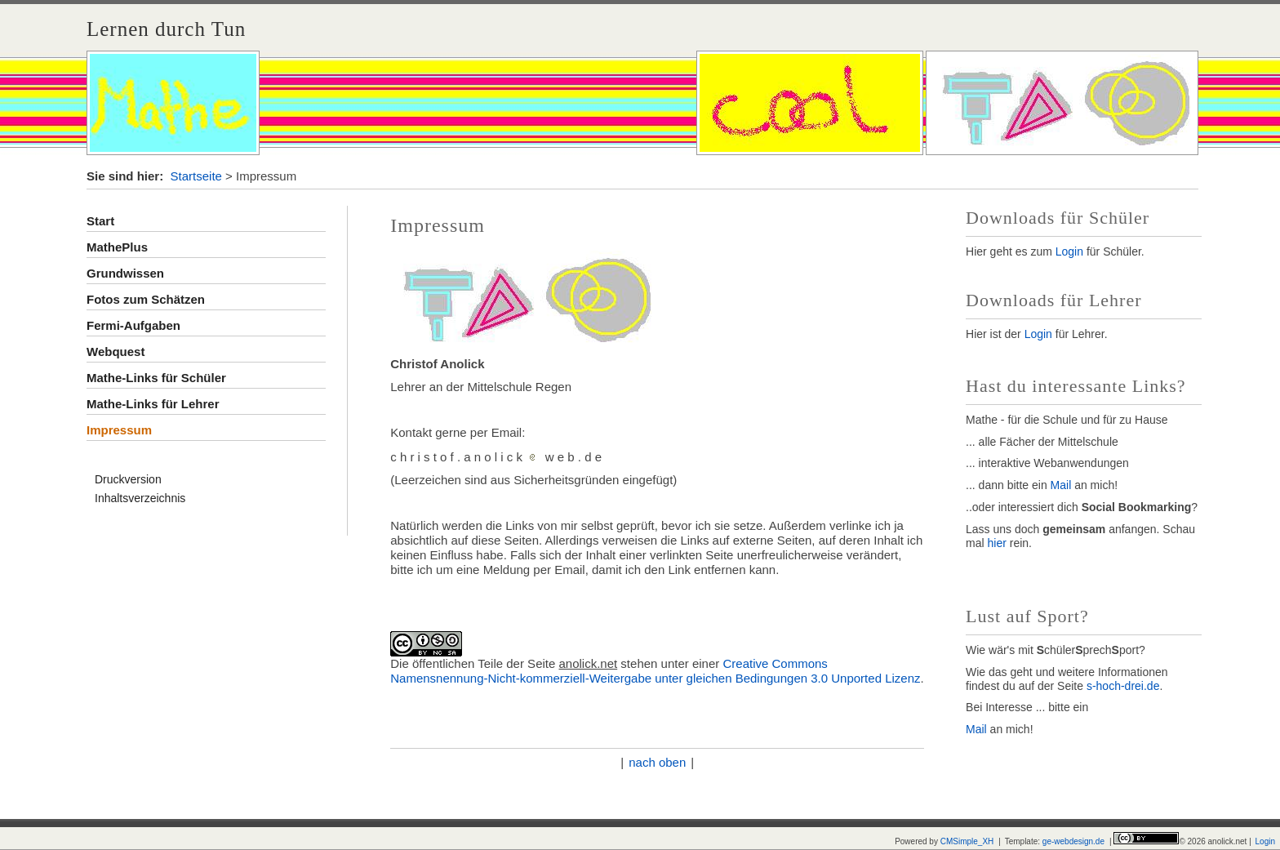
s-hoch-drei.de (1123, 685)
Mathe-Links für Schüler (156, 378)
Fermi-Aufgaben (133, 325)
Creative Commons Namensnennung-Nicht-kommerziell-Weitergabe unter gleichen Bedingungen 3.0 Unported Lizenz (655, 670)
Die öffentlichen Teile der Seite (472, 663)
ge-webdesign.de (1073, 841)
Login (1069, 251)
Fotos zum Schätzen (146, 299)
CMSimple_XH (967, 841)
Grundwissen (125, 273)
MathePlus (117, 247)
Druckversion (128, 479)
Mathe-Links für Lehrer (153, 404)
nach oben (657, 762)
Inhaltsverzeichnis (140, 498)
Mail (1063, 485)
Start (100, 221)
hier (997, 543)
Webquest (115, 351)
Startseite (196, 176)
